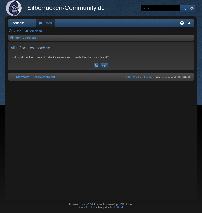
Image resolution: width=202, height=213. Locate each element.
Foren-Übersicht (24, 37)
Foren (48, 23)
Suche (184, 8)
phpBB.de (118, 207)
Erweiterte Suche (191, 8)
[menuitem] (140, 77)
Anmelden (35, 30)
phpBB (87, 204)
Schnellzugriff (33, 24)
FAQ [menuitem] (183, 24)
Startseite (18, 23)
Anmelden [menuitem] (191, 24)
